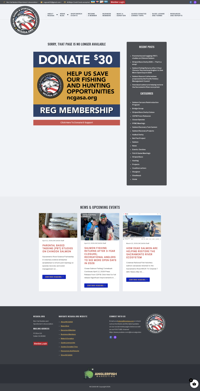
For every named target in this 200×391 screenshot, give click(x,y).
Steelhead (136, 176)
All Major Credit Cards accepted (86, 2)
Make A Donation (67, 338)
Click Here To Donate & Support (76, 122)
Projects (135, 164)
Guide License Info (68, 342)
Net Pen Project (138, 138)
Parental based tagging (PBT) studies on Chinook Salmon (144, 57)
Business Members (106, 15)
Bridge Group (137, 109)
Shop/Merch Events (76, 15)
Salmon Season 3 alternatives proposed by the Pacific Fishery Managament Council (145, 78)
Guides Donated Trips (69, 346)
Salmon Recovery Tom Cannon (144, 127)
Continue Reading (54, 277)
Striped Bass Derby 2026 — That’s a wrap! (147, 63)
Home (134, 179)
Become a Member (92, 15)
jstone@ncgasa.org (126, 321)
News (134, 146)
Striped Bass (137, 157)
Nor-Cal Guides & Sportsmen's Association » (20, 2)
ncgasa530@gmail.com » (51, 2)
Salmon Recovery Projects (143, 131)
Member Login (40, 343)
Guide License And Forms (158, 15)
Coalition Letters (139, 168)
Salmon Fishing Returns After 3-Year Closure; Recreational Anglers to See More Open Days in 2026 (147, 70)
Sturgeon (136, 172)
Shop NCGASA (66, 355)
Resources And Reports (70, 351)
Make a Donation (121, 15)
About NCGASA (51, 15)
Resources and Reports (176, 15)
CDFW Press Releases (141, 116)
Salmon (135, 142)
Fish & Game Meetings (141, 153)
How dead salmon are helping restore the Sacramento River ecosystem (147, 86)
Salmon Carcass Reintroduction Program (145, 103)
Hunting (135, 161)
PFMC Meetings (138, 123)
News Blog (62, 15)
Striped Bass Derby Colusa (143, 112)
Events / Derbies (139, 150)
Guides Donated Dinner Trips (138, 15)
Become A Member (68, 330)
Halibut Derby (137, 135)
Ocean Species (138, 120)
